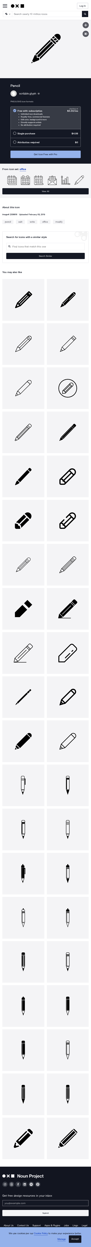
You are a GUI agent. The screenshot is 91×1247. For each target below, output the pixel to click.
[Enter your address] (45, 1203)
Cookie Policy (41, 1233)
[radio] (46, 118)
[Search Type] (7, 14)
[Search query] (45, 246)
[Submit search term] (85, 14)
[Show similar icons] (86, 34)
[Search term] (47, 14)
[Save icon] (86, 25)
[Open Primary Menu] (5, 6)
